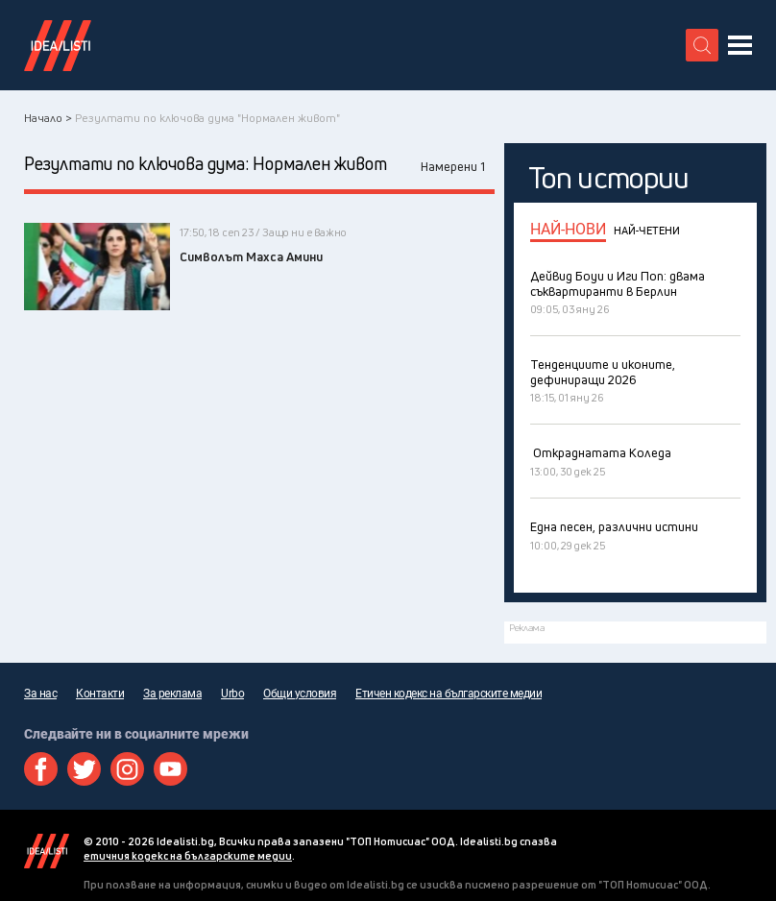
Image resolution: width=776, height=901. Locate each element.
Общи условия (299, 693)
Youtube (170, 769)
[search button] (702, 45)
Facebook (41, 769)
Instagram (127, 769)
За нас (40, 693)
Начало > (48, 117)
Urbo (232, 693)
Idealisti (46, 851)
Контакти (100, 693)
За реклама (172, 693)
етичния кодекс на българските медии (188, 855)
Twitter (84, 769)
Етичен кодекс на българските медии (448, 693)
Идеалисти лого (57, 45)
